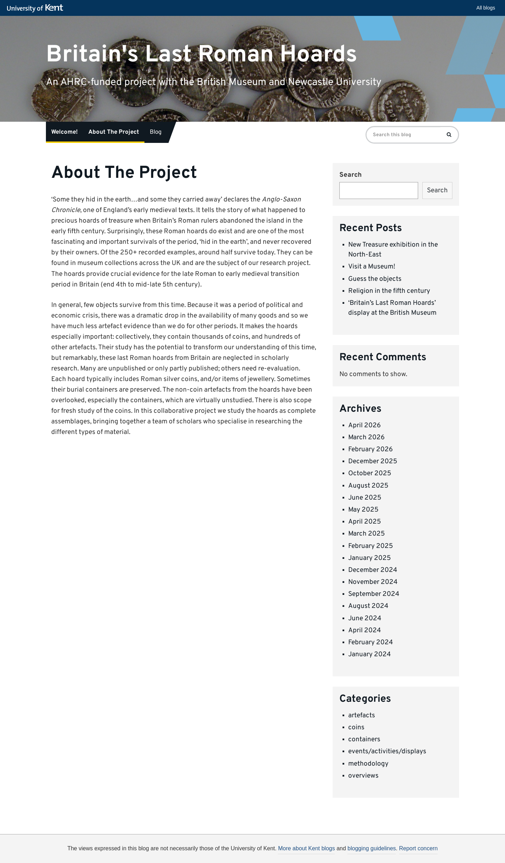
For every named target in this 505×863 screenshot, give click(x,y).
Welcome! (64, 132)
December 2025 (372, 461)
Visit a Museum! (371, 266)
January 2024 (369, 654)
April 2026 (364, 425)
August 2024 (368, 606)
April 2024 (364, 630)
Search (350, 175)
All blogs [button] (485, 8)
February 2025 (370, 546)
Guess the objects (375, 279)
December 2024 (372, 570)
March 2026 (366, 437)
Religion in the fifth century (389, 291)
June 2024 (364, 618)
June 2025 (364, 498)
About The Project (113, 132)
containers (364, 739)
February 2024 (370, 642)
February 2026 (370, 449)
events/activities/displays (387, 751)
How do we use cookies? (299, 853)
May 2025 (363, 510)
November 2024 (373, 582)
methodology (368, 764)
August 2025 (368, 486)
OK (368, 854)
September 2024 (373, 594)
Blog (156, 132)
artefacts (361, 715)
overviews (363, 776)
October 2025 (369, 473)
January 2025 (369, 558)
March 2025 (366, 534)
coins (356, 727)
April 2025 (364, 522)
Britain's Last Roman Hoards (201, 54)
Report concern (418, 848)
